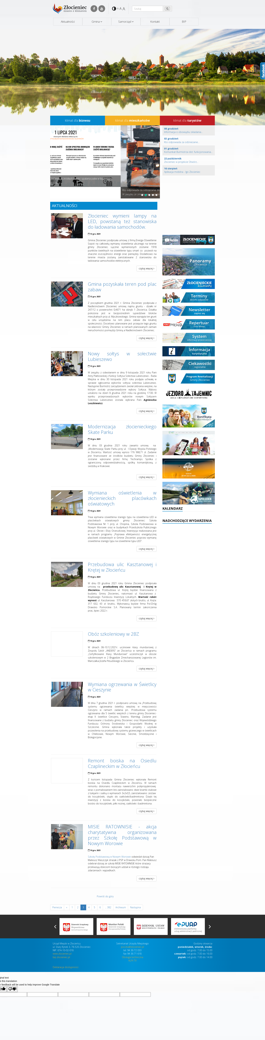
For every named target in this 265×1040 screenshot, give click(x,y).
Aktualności (68, 21)
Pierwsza (57, 907)
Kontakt (155, 21)
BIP (184, 21)
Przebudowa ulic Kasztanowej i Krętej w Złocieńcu (122, 567)
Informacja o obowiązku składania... (183, 130)
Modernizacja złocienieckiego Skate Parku (122, 429)
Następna (135, 907)
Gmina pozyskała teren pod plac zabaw (122, 287)
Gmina (96, 21)
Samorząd (124, 21)
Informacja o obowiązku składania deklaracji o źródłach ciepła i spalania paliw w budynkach (101, 178)
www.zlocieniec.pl (62, 953)
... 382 (108, 907)
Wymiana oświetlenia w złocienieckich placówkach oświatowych (122, 498)
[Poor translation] (12, 989)
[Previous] (66, 907)
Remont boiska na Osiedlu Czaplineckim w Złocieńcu (122, 763)
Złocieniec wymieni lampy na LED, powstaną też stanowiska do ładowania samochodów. (122, 221)
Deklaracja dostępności (65, 967)
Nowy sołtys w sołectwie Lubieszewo (122, 356)
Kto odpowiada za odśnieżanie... (181, 140)
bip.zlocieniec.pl (61, 957)
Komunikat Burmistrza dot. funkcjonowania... (188, 150)
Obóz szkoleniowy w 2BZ (113, 634)
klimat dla (77, 120)
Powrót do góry (105, 896)
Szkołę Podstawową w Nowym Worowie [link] (109, 856)
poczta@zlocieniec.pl (132, 946)
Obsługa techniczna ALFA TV (132, 959)
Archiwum (120, 907)
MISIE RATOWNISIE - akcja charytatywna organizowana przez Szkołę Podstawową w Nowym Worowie (122, 834)
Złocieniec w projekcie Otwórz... (181, 160)
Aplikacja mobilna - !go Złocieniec (182, 170)
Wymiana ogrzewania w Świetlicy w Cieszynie (122, 687)
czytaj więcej (146, 268)
